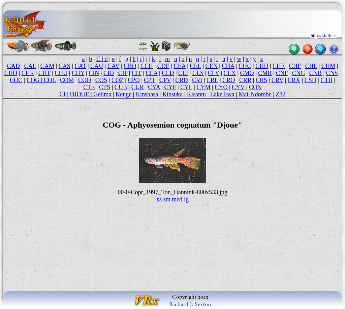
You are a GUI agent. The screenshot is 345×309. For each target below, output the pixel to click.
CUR (137, 87)
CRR (245, 80)
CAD (13, 66)
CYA (154, 87)
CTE (89, 87)
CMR (265, 73)
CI (63, 94)
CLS (197, 73)
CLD (168, 73)
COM (67, 80)
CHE (279, 66)
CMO (247, 73)
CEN (212, 66)
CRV (277, 80)
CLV (213, 73)
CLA (151, 73)
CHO (10, 73)
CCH (146, 66)
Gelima (102, 94)
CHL (311, 66)
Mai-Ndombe (255, 94)
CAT (80, 66)
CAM (47, 66)
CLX (230, 73)
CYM (203, 87)
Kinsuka (172, 94)
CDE (163, 66)
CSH (310, 80)
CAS (64, 66)
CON (255, 87)
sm (166, 199)
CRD (181, 80)
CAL (30, 66)
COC (16, 80)
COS (101, 80)
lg (186, 199)
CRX (294, 80)
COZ (118, 80)
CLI (183, 73)
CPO (133, 80)
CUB (121, 87)
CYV (238, 87)
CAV (113, 66)
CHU (61, 73)
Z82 (280, 94)
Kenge (123, 94)
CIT (137, 73)
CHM (328, 66)
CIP (122, 73)
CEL (195, 66)
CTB (326, 80)
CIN (94, 73)
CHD (261, 66)
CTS (104, 87)
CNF (282, 73)
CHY (78, 73)
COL (50, 80)
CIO (108, 73)
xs (159, 199)
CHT (44, 73)
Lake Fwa (222, 94)
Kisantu (196, 94)
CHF (295, 66)
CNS (332, 73)
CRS (261, 80)
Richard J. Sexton (190, 304)
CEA (180, 66)
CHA (228, 66)
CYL (186, 87)
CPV (165, 80)
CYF (170, 87)
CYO (221, 87)
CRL (212, 80)
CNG (298, 73)
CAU (96, 66)
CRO (228, 80)
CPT (149, 80)
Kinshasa (147, 94)
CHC (245, 66)
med (177, 199)
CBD (130, 66)
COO (84, 80)
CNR (315, 73)
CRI (197, 80)
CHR (28, 73)
